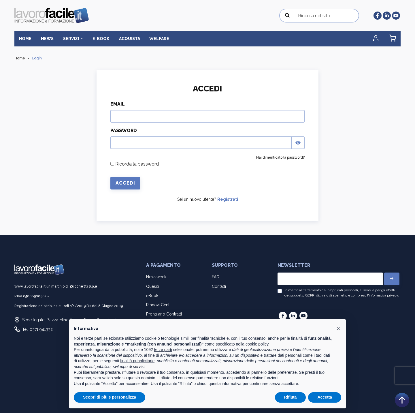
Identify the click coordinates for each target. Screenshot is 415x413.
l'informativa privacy (382, 295)
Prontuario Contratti (164, 314)
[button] (376, 38)
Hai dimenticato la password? (280, 157)
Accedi (125, 183)
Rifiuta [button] (290, 397)
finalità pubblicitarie (137, 360)
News (47, 38)
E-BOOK (100, 38)
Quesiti (152, 286)
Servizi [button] (71, 38)
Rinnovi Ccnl (157, 305)
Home (25, 38)
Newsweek (156, 277)
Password (123, 130)
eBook (152, 295)
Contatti (219, 286)
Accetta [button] (324, 397)
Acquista (128, 38)
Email (117, 104)
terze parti (163, 349)
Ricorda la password (134, 164)
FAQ (216, 277)
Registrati (227, 199)
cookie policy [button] (257, 344)
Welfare (158, 38)
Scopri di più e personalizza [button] (109, 397)
